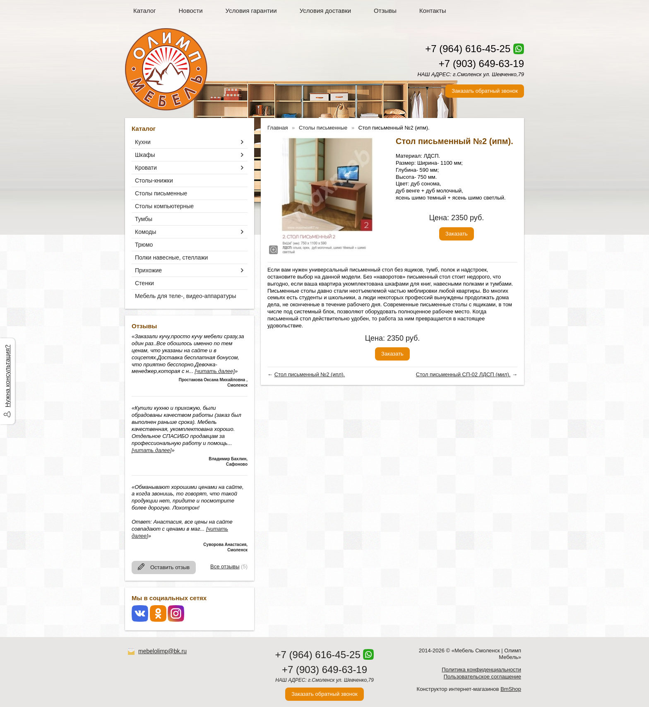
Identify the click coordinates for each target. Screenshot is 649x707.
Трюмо (144, 244)
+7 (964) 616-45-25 (467, 48)
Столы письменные (161, 193)
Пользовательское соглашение (482, 676)
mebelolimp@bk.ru (162, 651)
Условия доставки (325, 10)
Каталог (144, 10)
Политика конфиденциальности (481, 669)
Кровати (146, 167)
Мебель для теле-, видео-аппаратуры (185, 296)
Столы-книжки (154, 180)
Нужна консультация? (7, 376)
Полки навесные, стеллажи (171, 257)
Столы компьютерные (164, 206)
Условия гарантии (251, 10)
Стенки (144, 283)
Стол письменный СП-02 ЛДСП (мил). (463, 374)
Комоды (145, 231)
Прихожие (148, 270)
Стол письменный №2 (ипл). (309, 374)
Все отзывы (224, 566)
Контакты (432, 10)
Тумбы (143, 219)
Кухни (143, 142)
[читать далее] (215, 371)
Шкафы (145, 155)
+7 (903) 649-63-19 (481, 63)
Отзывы (385, 10)
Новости (191, 10)
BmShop (510, 689)
